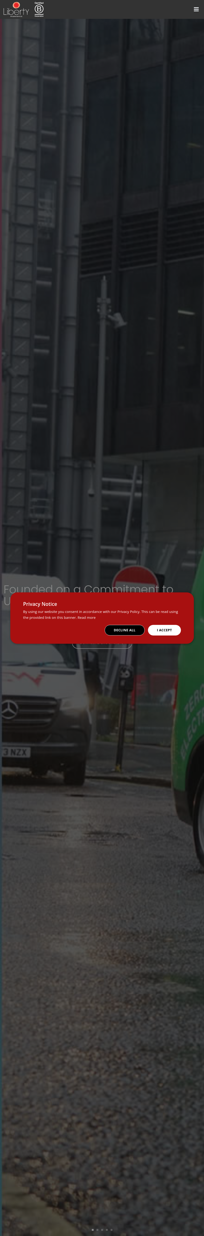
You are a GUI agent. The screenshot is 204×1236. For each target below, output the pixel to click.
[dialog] (102, 618)
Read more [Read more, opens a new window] (87, 617)
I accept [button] (164, 630)
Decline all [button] (125, 630)
